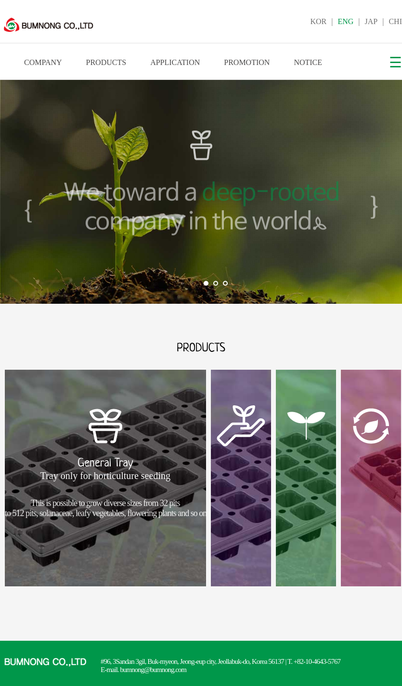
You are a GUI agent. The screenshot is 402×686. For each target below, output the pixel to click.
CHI (395, 21)
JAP (371, 21)
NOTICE (308, 62)
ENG (345, 21)
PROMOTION (247, 62)
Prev (12, 192)
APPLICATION (175, 62)
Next (389, 192)
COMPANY (43, 62)
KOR (318, 21)
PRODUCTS (106, 62)
